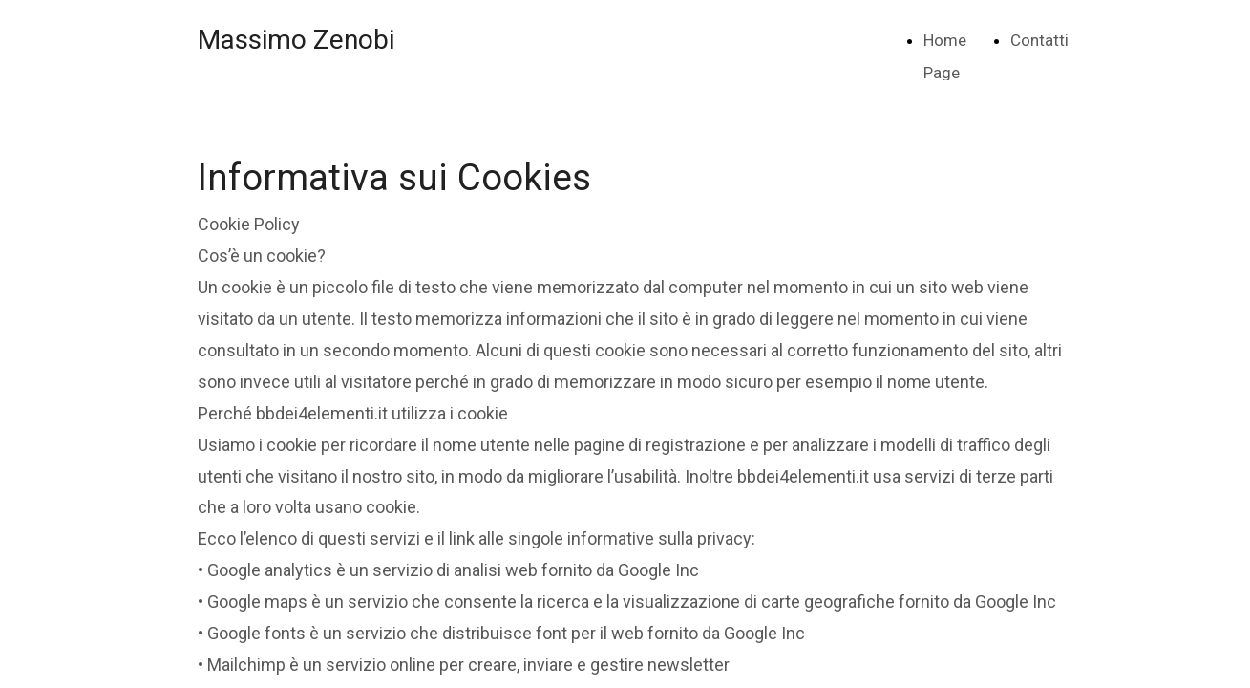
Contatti (1039, 40)
